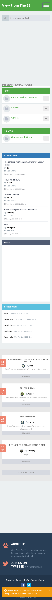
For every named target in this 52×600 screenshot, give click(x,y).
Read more (32, 593)
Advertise (10, 580)
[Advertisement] (26, 52)
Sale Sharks (12, 170)
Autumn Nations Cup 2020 (23, 97)
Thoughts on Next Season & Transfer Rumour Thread (27, 361)
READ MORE (26, 376)
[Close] (49, 590)
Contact (41, 580)
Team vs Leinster (11, 194)
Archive (15, 107)
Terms (34, 580)
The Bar (10, 215)
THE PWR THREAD (12, 179)
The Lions (8, 130)
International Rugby (17, 84)
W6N (6, 224)
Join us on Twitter (26, 564)
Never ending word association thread (20, 209)
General (15, 117)
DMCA (26, 580)
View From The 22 (16, 5)
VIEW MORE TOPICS (26, 472)
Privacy (19, 580)
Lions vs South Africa (21, 137)
